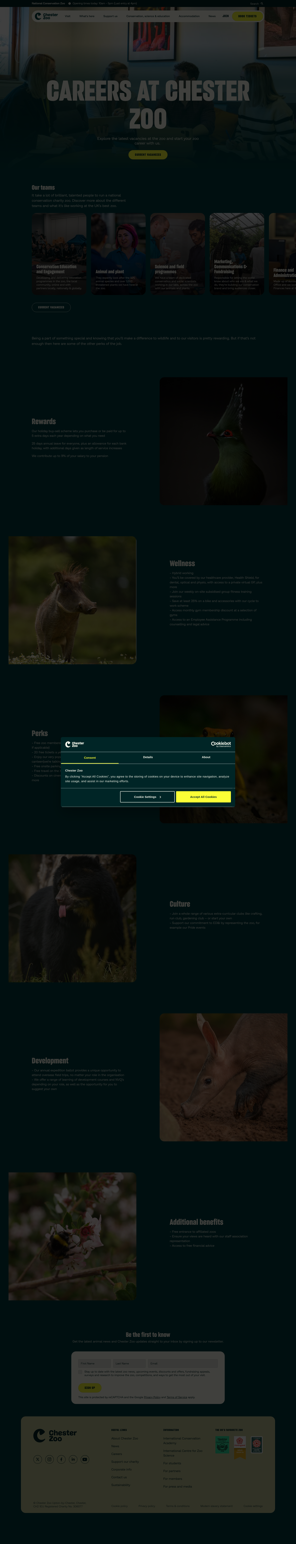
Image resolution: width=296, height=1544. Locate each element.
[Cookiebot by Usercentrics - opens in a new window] (214, 744)
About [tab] (206, 757)
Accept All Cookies (203, 796)
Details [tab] (148, 757)
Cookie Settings (147, 796)
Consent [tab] (90, 757)
